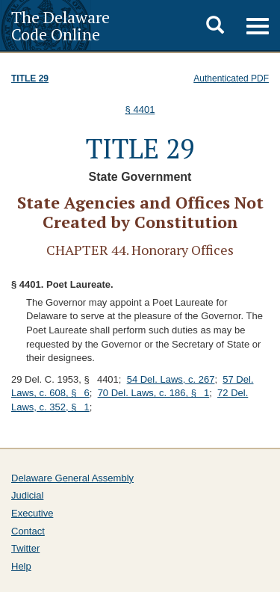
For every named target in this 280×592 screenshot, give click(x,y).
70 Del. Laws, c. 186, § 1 (154, 392)
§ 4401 (140, 109)
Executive (32, 513)
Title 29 (30, 78)
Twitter (25, 548)
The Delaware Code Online (60, 25)
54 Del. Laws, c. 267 (171, 379)
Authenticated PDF (231, 78)
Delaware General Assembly (72, 478)
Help (21, 566)
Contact (28, 531)
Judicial (27, 495)
